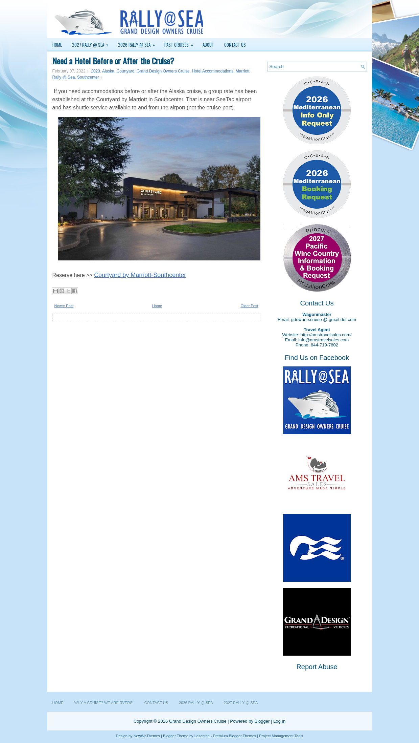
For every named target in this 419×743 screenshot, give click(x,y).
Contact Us (235, 44)
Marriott (243, 71)
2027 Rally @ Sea (92, 43)
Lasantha (202, 736)
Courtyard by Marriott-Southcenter (140, 275)
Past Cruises (180, 43)
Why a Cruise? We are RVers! (104, 703)
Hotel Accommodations (212, 71)
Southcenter (88, 77)
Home (57, 44)
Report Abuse (316, 667)
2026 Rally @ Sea (138, 43)
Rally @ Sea (63, 77)
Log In (279, 721)
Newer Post (64, 306)
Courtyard (126, 71)
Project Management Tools (281, 736)
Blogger (262, 721)
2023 (95, 71)
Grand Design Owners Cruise (163, 71)
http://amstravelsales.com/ (325, 334)
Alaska (108, 71)
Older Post (249, 306)
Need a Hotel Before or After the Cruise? (113, 61)
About (208, 44)
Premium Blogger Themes (234, 736)
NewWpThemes (147, 736)
